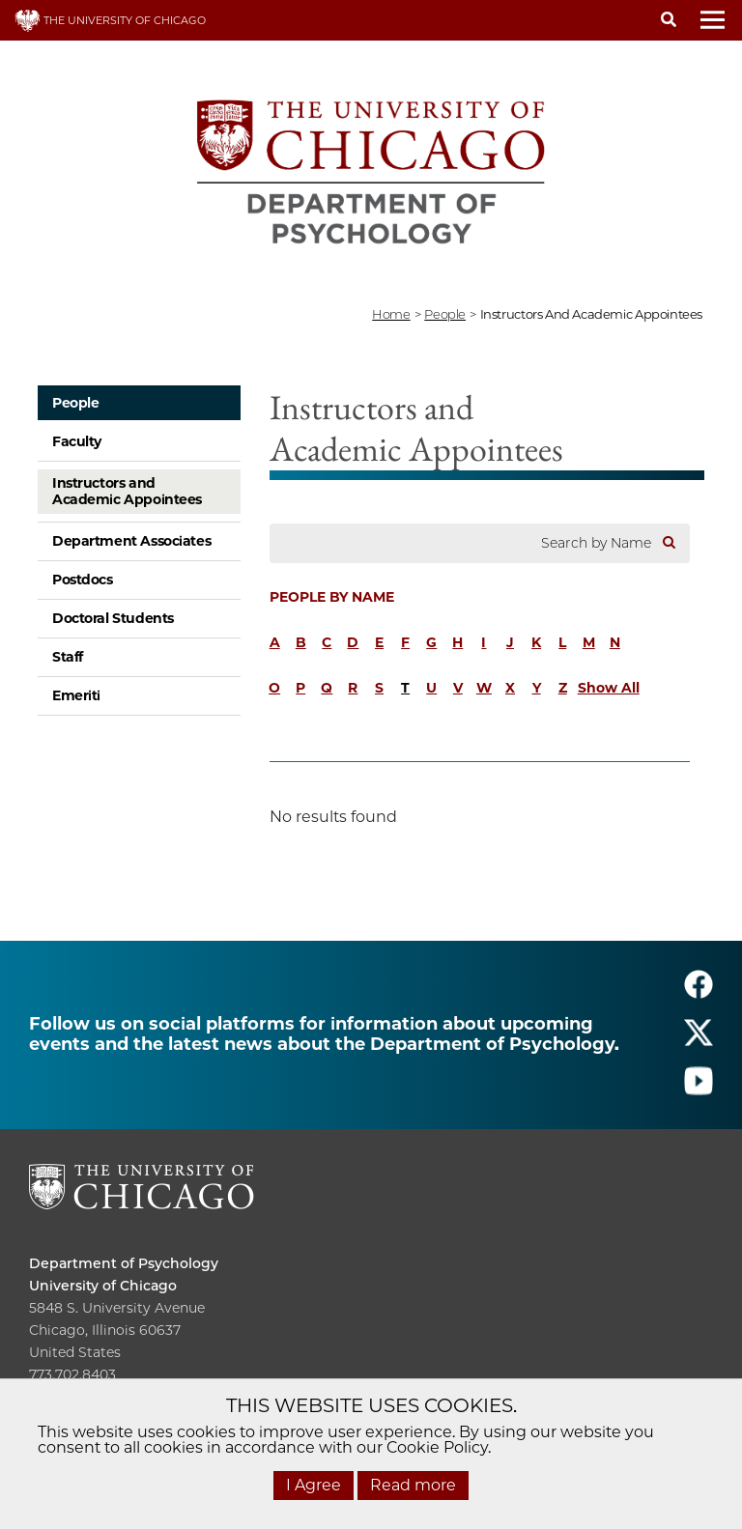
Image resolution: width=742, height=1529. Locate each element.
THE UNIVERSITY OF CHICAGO (110, 20)
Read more (413, 1485)
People (75, 402)
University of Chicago (103, 1285)
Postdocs (82, 579)
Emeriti (76, 695)
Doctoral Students (113, 618)
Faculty (76, 441)
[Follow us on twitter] (698, 1042)
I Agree (313, 1485)
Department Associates (131, 541)
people (445, 314)
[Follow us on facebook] (698, 993)
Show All (609, 687)
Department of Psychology (123, 1263)
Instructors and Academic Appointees (127, 491)
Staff (67, 656)
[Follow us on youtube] (698, 1090)
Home (391, 314)
